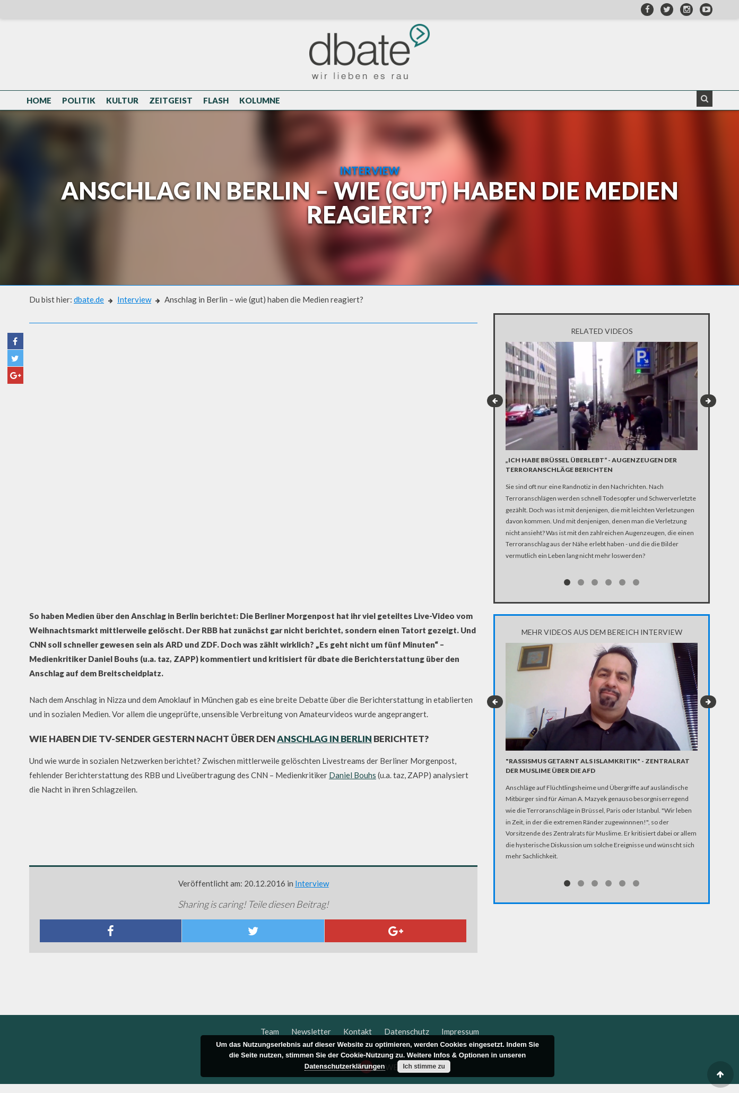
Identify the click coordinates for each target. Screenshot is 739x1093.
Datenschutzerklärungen (345, 1066)
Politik (78, 102)
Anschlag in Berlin (324, 747)
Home (39, 102)
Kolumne (259, 102)
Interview (134, 308)
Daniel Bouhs (352, 784)
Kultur (122, 102)
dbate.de (89, 308)
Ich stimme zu (424, 1066)
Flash (216, 102)
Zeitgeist (171, 102)
